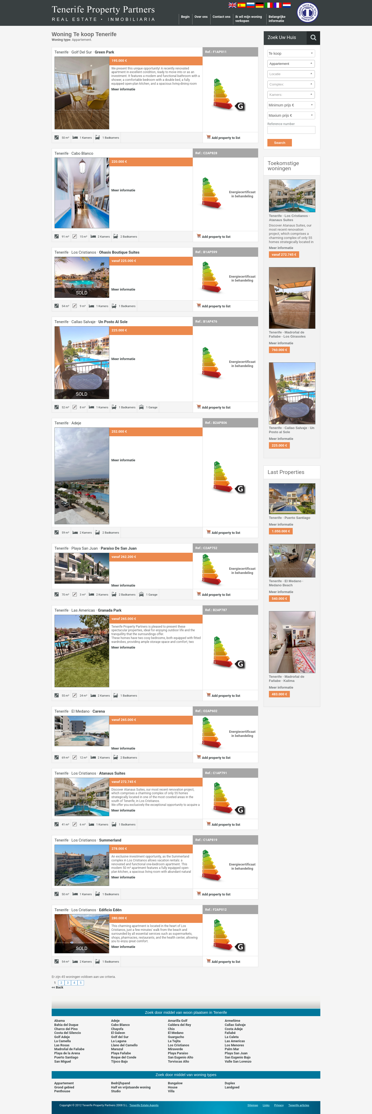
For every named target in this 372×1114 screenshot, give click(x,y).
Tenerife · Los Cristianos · (97, 252)
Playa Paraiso (178, 1053)
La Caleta (232, 1037)
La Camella (62, 1041)
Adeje (115, 1021)
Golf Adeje (62, 1037)
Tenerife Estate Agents (144, 1105)
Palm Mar (232, 1049)
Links (266, 1105)
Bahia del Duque (66, 1025)
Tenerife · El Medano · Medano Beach (286, 583)
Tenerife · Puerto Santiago (289, 518)
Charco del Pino (66, 1029)
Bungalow (175, 1083)
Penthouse (62, 1091)
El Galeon (118, 1033)
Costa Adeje (234, 1029)
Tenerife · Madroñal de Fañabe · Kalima (286, 679)
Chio (171, 1029)
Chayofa (117, 1029)
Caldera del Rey (179, 1025)
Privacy (279, 1105)
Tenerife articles (298, 1105)
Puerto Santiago (66, 1057)
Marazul (117, 1049)
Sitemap (252, 1105)
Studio (116, 1091)
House (172, 1087)
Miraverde (175, 1049)
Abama (59, 1021)
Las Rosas (61, 1045)
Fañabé (230, 1033)
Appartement (64, 1083)
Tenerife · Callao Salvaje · (91, 322)
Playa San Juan (236, 1053)
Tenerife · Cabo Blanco (74, 153)
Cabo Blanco (120, 1025)
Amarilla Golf (177, 1021)
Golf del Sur (120, 1037)
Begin (185, 17)
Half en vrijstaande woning (131, 1087)
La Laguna (118, 1041)
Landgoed (232, 1087)
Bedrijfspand (120, 1083)
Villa (171, 1091)
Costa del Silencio (67, 1033)
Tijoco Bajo (119, 1061)
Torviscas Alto (178, 1061)
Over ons (201, 17)
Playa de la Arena (67, 1053)
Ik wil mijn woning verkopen (248, 19)
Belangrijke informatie (277, 19)
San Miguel (62, 1061)
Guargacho (176, 1037)
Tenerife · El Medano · (80, 711)
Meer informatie (123, 89)
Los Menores (234, 1045)
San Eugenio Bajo (238, 1057)
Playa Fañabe (121, 1053)
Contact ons (221, 17)
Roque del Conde (123, 1057)
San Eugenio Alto (180, 1057)
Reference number (281, 124)
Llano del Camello (124, 1045)
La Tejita (174, 1041)
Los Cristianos (178, 1045)
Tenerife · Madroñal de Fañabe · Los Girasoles (287, 334)
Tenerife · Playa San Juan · (96, 548)
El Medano (175, 1033)
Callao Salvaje (235, 1025)
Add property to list (223, 138)
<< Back (57, 987)
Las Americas (235, 1041)
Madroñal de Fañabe (69, 1049)
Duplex (230, 1083)
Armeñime (232, 1021)
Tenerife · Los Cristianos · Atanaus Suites (289, 218)
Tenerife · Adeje (68, 423)
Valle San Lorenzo (238, 1061)
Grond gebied (64, 1087)
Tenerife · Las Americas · (88, 610)
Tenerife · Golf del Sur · (84, 52)
